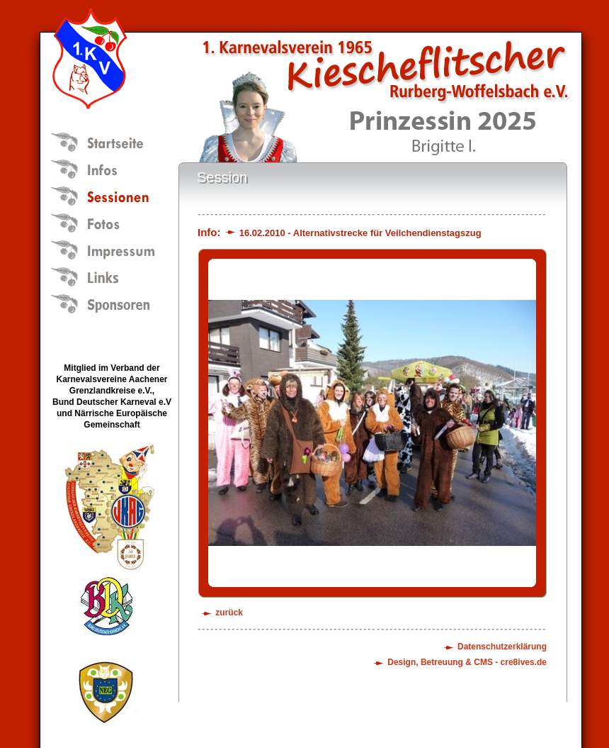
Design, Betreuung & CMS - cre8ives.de (467, 662)
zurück (229, 613)
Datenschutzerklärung (502, 647)
